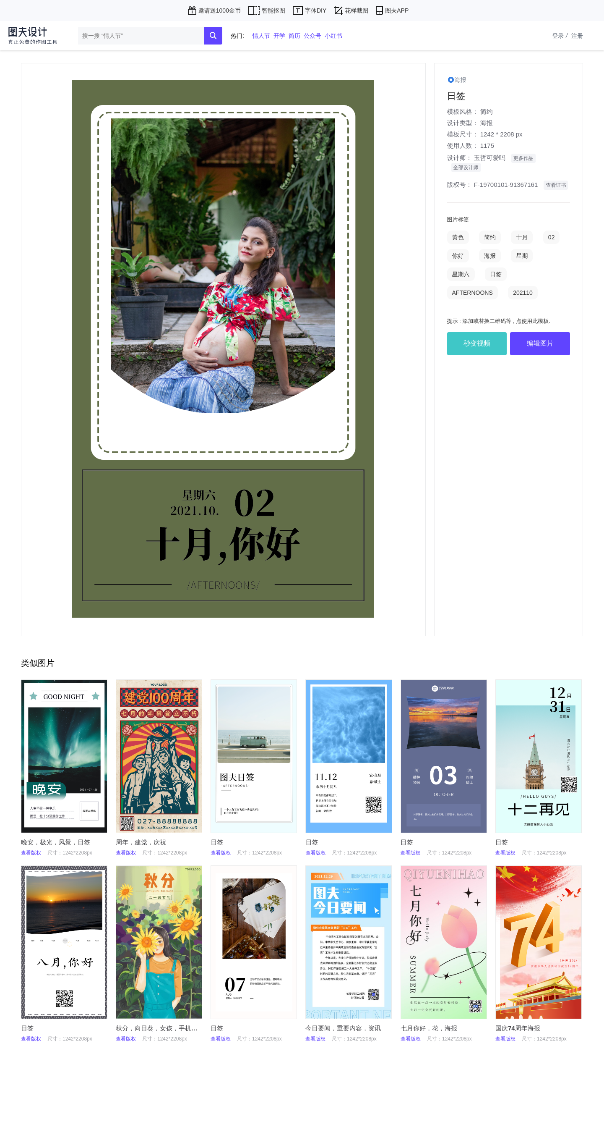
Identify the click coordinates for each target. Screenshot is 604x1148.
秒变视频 (476, 343)
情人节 (261, 36)
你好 (458, 255)
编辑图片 (540, 343)
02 (551, 237)
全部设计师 (466, 167)
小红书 (333, 36)
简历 (294, 36)
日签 (496, 274)
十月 (522, 237)
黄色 (458, 237)
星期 (522, 255)
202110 (523, 292)
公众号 (312, 36)
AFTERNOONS (472, 292)
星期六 (461, 274)
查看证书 (556, 185)
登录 (561, 35)
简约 (486, 111)
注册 (577, 35)
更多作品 (523, 158)
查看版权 (31, 853)
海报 (486, 122)
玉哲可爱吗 (489, 157)
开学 (279, 36)
